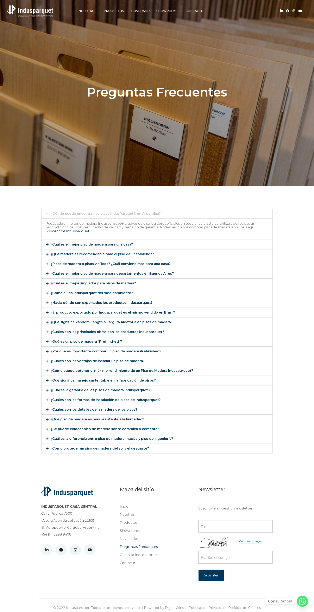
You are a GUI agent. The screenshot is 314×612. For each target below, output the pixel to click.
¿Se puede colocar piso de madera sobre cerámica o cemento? (105, 429)
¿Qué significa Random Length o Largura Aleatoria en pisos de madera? (111, 322)
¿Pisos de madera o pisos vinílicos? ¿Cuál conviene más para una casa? (111, 264)
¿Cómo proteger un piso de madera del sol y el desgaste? (100, 448)
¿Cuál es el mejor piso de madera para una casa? (92, 244)
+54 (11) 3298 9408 (56, 534)
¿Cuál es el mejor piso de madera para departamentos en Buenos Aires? (112, 274)
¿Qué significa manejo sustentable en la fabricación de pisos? (103, 380)
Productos (114, 11)
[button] (157, 213)
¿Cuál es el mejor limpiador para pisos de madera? (93, 283)
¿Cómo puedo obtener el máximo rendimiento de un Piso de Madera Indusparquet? (122, 371)
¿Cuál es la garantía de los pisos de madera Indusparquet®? (101, 390)
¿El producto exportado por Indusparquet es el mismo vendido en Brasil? (113, 312)
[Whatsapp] (302, 601)
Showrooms (167, 11)
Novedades (141, 11)
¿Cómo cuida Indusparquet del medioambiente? (92, 293)
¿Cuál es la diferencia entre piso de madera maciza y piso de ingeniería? (112, 439)
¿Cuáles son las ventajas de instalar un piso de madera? (98, 361)
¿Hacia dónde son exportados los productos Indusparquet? (101, 303)
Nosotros (87, 11)
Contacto (194, 11)
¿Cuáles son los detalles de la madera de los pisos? (94, 410)
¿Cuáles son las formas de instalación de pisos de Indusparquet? (106, 400)
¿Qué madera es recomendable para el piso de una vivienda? (102, 254)
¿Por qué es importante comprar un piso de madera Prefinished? (106, 351)
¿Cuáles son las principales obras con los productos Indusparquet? (107, 332)
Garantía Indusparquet (139, 555)
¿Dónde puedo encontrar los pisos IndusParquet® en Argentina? (106, 214)
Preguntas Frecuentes (139, 547)
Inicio (124, 506)
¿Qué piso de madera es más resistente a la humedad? (97, 419)
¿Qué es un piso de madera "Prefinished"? (86, 342)
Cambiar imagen (250, 541)
